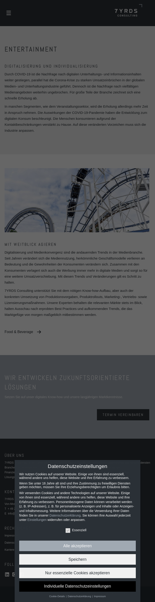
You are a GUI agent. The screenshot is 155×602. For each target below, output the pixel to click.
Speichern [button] (78, 559)
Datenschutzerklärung (64, 515)
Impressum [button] (100, 596)
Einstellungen (37, 520)
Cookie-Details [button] (57, 596)
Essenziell (76, 530)
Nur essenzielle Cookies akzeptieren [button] (77, 573)
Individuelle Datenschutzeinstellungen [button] (77, 586)
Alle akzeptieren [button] (77, 546)
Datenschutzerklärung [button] (80, 596)
